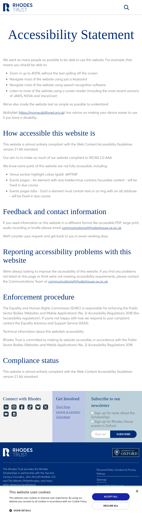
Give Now (63, 407)
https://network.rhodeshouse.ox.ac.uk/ (14, 414)
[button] (48, 510)
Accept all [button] (111, 496)
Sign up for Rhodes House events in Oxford (112, 424)
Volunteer (63, 417)
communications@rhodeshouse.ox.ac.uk (91, 228)
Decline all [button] (111, 505)
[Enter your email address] (100, 434)
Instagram (14, 407)
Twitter (45, 407)
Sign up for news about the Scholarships (113, 415)
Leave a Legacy (68, 412)
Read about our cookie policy (25, 505)
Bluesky (37, 407)
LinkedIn (6, 407)
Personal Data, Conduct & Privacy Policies (116, 471)
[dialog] (71, 501)
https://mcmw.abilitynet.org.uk (41, 112)
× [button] (137, 491)
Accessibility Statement (110, 482)
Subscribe (123, 434)
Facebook (22, 407)
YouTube (6, 414)
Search (126, 7)
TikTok (30, 407)
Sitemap (101, 477)
